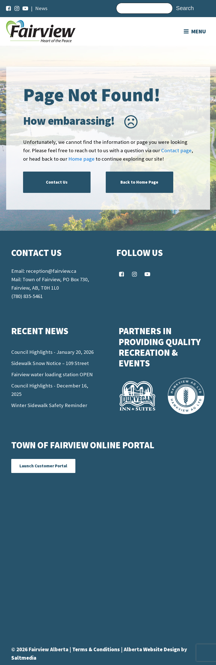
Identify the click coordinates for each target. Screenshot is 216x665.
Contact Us (57, 182)
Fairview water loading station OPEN (52, 374)
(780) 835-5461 (27, 296)
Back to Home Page (139, 182)
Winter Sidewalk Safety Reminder (49, 405)
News (41, 8)
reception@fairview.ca (51, 271)
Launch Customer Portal (43, 465)
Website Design (162, 649)
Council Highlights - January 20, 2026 (52, 352)
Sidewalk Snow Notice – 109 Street (50, 363)
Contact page (176, 150)
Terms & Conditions (96, 649)
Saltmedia (23, 658)
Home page (81, 159)
